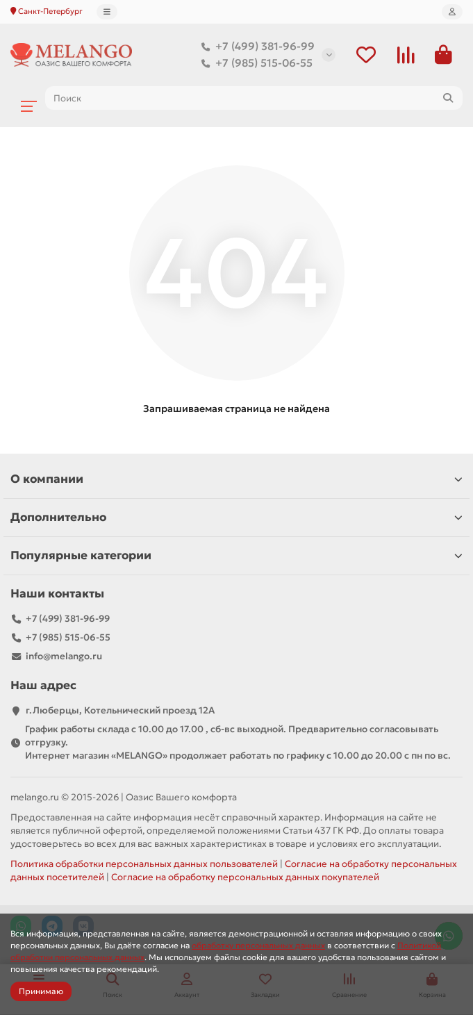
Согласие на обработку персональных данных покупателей (245, 877)
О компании (236, 479)
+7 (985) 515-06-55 (254, 63)
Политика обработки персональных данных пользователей (144, 864)
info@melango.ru (64, 656)
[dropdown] (107, 11)
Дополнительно (236, 517)
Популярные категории (236, 555)
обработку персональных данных (258, 945)
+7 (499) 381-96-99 (255, 46)
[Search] (254, 98)
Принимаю (41, 991)
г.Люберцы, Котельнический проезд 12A (120, 710)
